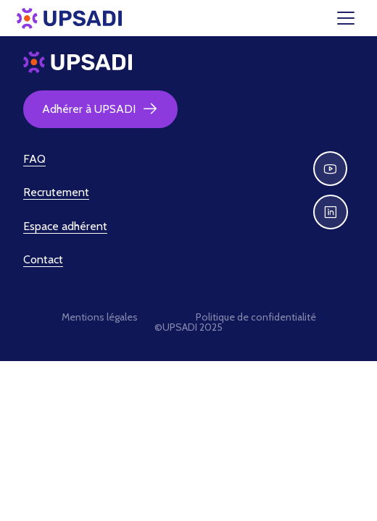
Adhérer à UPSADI (100, 109)
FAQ (34, 159)
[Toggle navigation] (354, 18)
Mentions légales (100, 317)
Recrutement (56, 192)
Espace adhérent (65, 226)
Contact (43, 259)
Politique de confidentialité (256, 317)
